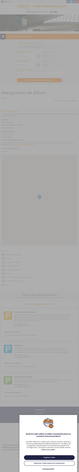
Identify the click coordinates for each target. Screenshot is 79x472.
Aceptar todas (49, 461)
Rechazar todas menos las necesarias (49, 467)
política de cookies (48, 453)
